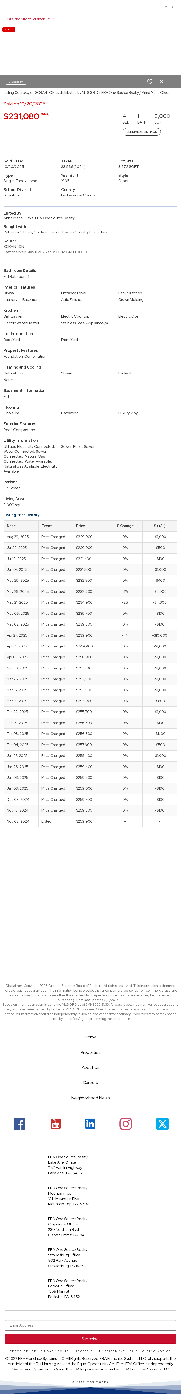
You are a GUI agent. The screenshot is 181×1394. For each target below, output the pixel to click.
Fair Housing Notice (150, 1351)
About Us (90, 1067)
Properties (90, 1052)
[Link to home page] (6, 7)
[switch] (150, 82)
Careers (90, 1082)
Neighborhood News (90, 1097)
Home (90, 1037)
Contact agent (16, 81)
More (170, 6)
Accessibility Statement (100, 1351)
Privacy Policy (56, 1351)
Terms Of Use (23, 1351)
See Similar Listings (142, 131)
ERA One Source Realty (67, 1156)
